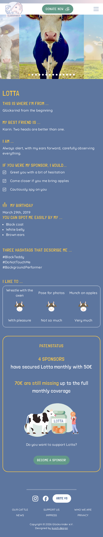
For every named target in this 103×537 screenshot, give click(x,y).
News (20, 515)
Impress (51, 515)
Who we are (83, 509)
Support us (52, 509)
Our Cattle (20, 509)
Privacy (83, 515)
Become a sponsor (51, 460)
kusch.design (60, 528)
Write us (61, 498)
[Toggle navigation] (96, 9)
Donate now (58, 9)
